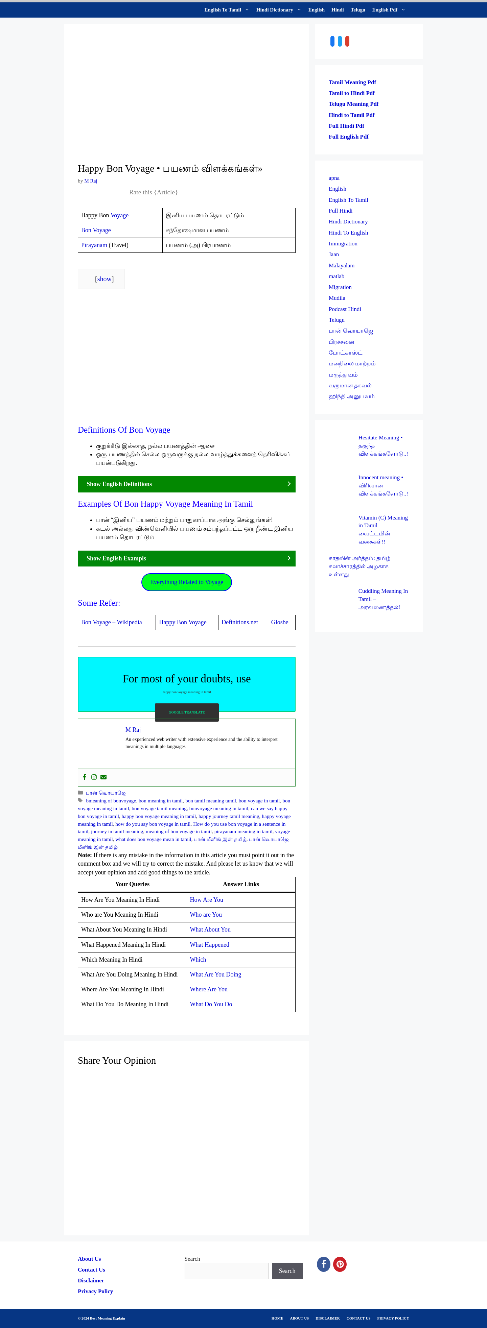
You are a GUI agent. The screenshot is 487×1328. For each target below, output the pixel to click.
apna (334, 178)
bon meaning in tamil (161, 800)
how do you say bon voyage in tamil (152, 824)
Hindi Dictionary (280, 10)
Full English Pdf (349, 137)
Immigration (343, 243)
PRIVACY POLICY (393, 1318)
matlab (336, 276)
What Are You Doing (215, 974)
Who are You (206, 914)
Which (198, 959)
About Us (89, 1259)
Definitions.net (240, 622)
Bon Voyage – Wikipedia (111, 622)
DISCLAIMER (328, 1318)
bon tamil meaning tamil (210, 800)
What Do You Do (211, 1004)
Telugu (358, 10)
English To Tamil (229, 10)
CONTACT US (359, 1318)
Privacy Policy (95, 1291)
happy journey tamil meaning (229, 816)
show (104, 279)
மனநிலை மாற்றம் (352, 363)
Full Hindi (340, 211)
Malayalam (341, 265)
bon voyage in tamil (259, 800)
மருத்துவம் (343, 374)
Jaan (334, 254)
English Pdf (390, 10)
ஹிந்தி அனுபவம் (352, 396)
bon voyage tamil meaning (159, 808)
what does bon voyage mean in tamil (153, 839)
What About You (210, 929)
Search (192, 1259)
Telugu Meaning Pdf (354, 104)
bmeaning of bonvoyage (111, 800)
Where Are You (209, 989)
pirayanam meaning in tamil (243, 831)
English (316, 10)
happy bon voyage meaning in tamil (159, 816)
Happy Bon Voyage (182, 622)
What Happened (209, 944)
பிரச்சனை (341, 342)
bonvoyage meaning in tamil (219, 808)
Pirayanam (94, 245)
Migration (340, 287)
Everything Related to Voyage (186, 582)
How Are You (207, 899)
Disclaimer (91, 1280)
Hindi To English (348, 233)
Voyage (120, 215)
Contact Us (91, 1269)
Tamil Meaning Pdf (352, 82)
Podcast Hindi (345, 309)
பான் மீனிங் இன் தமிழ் (220, 839)
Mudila (337, 298)
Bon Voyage (96, 230)
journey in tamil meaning (117, 831)
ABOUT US (299, 1318)
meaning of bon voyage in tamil (179, 831)
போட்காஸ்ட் (346, 352)
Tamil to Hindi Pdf (352, 93)
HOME (277, 1318)
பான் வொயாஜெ (106, 793)
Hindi (337, 10)
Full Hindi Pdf (346, 126)
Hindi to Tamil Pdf (352, 115)
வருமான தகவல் (350, 385)
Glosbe (279, 622)
